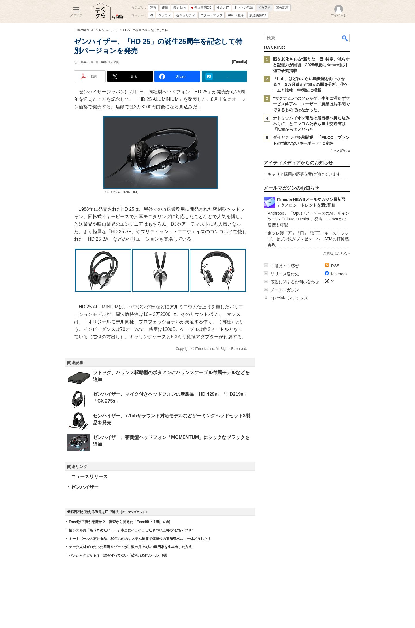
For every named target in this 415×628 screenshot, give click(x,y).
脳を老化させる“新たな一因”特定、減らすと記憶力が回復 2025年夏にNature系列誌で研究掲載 (311, 65)
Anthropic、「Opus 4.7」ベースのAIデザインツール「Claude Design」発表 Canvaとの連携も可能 (308, 219)
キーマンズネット (133, 512)
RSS (335, 265)
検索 (345, 38)
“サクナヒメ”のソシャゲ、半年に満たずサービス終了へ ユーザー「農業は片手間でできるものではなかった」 (311, 104)
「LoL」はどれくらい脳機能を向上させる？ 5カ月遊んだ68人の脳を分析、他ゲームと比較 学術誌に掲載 (310, 84)
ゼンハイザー (85, 487)
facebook (339, 273)
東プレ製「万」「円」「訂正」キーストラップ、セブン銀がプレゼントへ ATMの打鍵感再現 (308, 239)
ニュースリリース (89, 476)
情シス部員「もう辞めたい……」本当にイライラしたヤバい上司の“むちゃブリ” (131, 530)
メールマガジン (285, 290)
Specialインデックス (289, 298)
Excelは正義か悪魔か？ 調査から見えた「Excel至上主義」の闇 (119, 522)
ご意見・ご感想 (285, 265)
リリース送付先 (285, 273)
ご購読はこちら (335, 254)
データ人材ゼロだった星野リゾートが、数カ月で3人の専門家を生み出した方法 (130, 547)
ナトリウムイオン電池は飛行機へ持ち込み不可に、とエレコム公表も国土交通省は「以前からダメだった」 (311, 124)
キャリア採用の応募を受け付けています (304, 174)
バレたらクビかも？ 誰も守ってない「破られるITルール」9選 (118, 555)
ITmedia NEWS (85, 30)
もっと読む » (340, 151)
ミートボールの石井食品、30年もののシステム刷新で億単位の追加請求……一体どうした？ (140, 539)
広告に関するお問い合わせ (295, 282)
